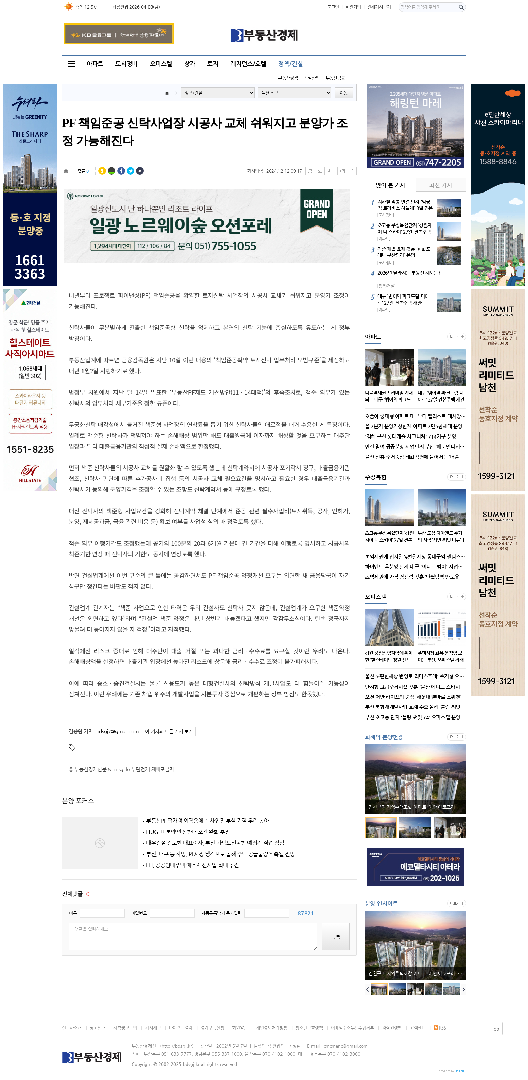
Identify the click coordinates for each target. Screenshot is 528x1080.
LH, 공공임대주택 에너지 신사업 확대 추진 (192, 865)
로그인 (333, 6)
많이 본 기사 (390, 185)
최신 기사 (440, 185)
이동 (344, 92)
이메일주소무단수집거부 (352, 1027)
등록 (335, 937)
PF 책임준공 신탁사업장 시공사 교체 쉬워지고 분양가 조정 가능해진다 (205, 131)
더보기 (455, 337)
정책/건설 (290, 63)
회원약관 (240, 1027)
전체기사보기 (379, 6)
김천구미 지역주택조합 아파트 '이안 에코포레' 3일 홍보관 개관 (417, 807)
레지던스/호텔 (248, 63)
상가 (189, 63)
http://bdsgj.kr (177, 1045)
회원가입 (353, 6)
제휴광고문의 (125, 1027)
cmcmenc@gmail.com (346, 1045)
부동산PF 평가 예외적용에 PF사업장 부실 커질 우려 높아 (207, 821)
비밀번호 (139, 913)
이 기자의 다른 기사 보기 (169, 731)
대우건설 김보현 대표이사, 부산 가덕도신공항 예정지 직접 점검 (215, 843)
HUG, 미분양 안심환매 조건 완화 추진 (188, 832)
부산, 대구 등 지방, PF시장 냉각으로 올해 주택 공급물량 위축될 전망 (220, 854)
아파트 (95, 63)
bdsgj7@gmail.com (117, 731)
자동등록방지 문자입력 (221, 913)
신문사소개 (71, 1027)
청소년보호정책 (309, 1027)
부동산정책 (288, 77)
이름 (73, 913)
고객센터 (417, 1027)
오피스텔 (161, 63)
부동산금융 (335, 77)
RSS (440, 1027)
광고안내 (97, 1027)
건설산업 (311, 77)
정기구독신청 (212, 1027)
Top (495, 1028)
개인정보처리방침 (271, 1027)
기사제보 (153, 1027)
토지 (212, 63)
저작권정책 (392, 1027)
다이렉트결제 (181, 1027)
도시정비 (126, 63)
